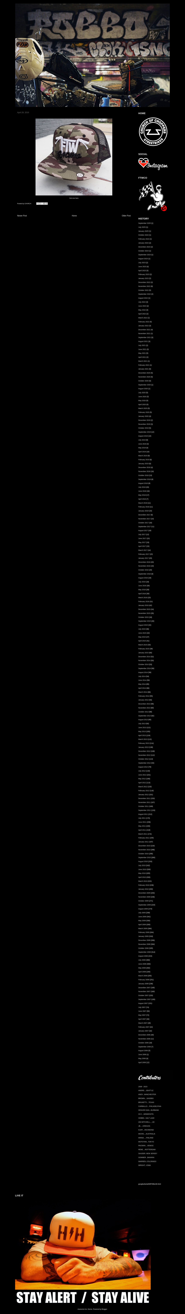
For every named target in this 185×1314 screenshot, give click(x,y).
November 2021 (144, 333)
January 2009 (143, 936)
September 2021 (144, 337)
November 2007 (144, 991)
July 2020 (142, 393)
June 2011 (142, 822)
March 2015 (142, 645)
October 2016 (143, 570)
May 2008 (142, 968)
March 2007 (142, 1023)
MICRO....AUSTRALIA (146, 1134)
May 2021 (142, 353)
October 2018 (143, 475)
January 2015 (143, 653)
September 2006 (144, 1047)
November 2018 (144, 471)
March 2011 (142, 834)
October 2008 (143, 948)
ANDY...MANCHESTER (147, 1094)
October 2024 (143, 235)
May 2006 (142, 1058)
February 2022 (143, 322)
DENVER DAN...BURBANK (148, 1110)
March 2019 (142, 456)
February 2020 (143, 412)
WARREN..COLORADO (147, 1161)
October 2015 (143, 617)
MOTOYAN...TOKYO (146, 1142)
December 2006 (144, 1035)
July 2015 (142, 629)
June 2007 (142, 1011)
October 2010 (143, 854)
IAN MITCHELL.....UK (146, 1122)
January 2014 (143, 700)
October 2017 (143, 523)
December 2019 (144, 420)
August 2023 (143, 259)
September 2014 (144, 668)
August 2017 (143, 530)
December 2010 (144, 846)
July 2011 (142, 818)
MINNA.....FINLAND (145, 1138)
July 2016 (142, 582)
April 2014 (142, 688)
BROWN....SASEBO (146, 1098)
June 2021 (142, 349)
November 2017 (144, 519)
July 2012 (142, 771)
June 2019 (142, 444)
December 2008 (144, 940)
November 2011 (144, 802)
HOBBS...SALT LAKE (146, 1118)
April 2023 (142, 270)
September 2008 (144, 952)
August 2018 (143, 483)
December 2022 (144, 282)
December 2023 (144, 247)
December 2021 (144, 330)
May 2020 (142, 400)
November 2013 (144, 708)
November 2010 (144, 850)
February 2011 (143, 838)
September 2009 (144, 905)
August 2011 (143, 814)
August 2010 (143, 861)
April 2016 (142, 594)
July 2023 (142, 263)
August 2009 (143, 909)
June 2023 (142, 267)
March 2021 (142, 361)
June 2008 (142, 964)
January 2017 (143, 558)
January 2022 (143, 326)
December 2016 (144, 562)
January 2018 (143, 511)
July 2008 (142, 960)
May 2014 (142, 684)
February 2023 (143, 274)
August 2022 (143, 298)
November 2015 (144, 613)
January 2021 (143, 369)
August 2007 (143, 1003)
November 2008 (144, 944)
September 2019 (144, 432)
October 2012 (143, 759)
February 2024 (143, 239)
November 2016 (144, 566)
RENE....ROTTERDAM (146, 1150)
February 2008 (143, 980)
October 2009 (143, 901)
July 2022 (142, 302)
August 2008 (143, 956)
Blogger (104, 1309)
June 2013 (142, 727)
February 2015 (143, 649)
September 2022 (144, 294)
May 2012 (142, 779)
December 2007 (144, 988)
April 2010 (142, 877)
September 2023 (144, 255)
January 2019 (143, 464)
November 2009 (144, 897)
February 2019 (143, 460)
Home (74, 216)
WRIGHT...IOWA (144, 1165)
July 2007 (142, 1007)
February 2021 (143, 365)
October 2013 (143, 712)
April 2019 (142, 452)
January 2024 (143, 243)
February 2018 (143, 507)
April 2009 (142, 924)
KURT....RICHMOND (146, 1130)
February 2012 (143, 791)
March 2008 (142, 976)
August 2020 (143, 389)
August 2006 (143, 1051)
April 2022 (142, 314)
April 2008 (142, 972)
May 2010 (142, 873)
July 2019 (142, 440)
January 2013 (143, 747)
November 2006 (144, 1039)
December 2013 (144, 704)
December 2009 (144, 893)
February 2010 (143, 885)
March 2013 (142, 739)
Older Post (126, 216)
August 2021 (143, 341)
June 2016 (142, 586)
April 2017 (142, 546)
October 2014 (143, 664)
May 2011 (142, 826)
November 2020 (144, 377)
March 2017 (142, 550)
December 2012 (144, 751)
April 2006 (142, 1062)
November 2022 (144, 286)
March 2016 (142, 597)
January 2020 (143, 416)
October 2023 (143, 251)
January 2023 (143, 278)
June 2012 (142, 775)
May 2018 (142, 495)
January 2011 (143, 842)
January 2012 (143, 795)
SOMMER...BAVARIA (146, 1157)
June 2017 (142, 538)
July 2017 (142, 534)
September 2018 (144, 479)
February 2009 (143, 932)
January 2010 (143, 889)
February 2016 (143, 601)
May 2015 (142, 637)
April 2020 (142, 404)
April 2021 (142, 357)
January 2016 (143, 605)
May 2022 (142, 310)
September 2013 (144, 716)
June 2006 (142, 1054)
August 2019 (143, 436)
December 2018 (144, 467)
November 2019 (144, 424)
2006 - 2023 (142, 1087)
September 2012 (144, 763)
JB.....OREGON (144, 1126)
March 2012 (142, 787)
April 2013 (142, 735)
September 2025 (144, 223)
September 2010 (144, 857)
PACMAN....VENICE (146, 1146)
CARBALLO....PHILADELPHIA (149, 1106)
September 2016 (144, 574)
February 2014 (143, 696)
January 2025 (143, 231)
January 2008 (143, 984)
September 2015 (144, 621)
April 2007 (142, 1019)
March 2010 (142, 881)
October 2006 (143, 1043)
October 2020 (143, 381)
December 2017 (144, 515)
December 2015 (144, 609)
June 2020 (142, 397)
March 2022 (142, 318)
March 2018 (142, 503)
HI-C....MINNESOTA (146, 1114)
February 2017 (143, 554)
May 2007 (142, 1015)
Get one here (73, 198)
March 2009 (142, 928)
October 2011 (143, 806)
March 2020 (142, 408)
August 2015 (143, 625)
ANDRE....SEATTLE (145, 1090)
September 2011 (144, 810)
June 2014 (142, 680)
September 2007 (144, 999)
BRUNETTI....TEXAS (146, 1102)
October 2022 (143, 290)
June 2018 (142, 491)
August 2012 (143, 767)
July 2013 (142, 724)
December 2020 (144, 373)
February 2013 (143, 743)
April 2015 (142, 641)
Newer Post (22, 216)
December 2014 (144, 657)
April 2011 (142, 830)
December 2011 (144, 798)
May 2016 (142, 590)
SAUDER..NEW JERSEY (147, 1153)
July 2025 (142, 227)
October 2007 (143, 995)
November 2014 (144, 660)
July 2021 (142, 345)
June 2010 (142, 869)
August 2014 (143, 672)
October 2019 (143, 428)
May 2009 (142, 921)
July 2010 (142, 865)
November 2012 (144, 755)
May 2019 (142, 448)
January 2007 (143, 1031)
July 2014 (142, 676)
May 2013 (142, 731)
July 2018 (142, 487)
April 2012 (142, 783)
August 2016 (143, 578)
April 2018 (142, 499)
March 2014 (142, 692)
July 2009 (142, 913)
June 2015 (142, 633)
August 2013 (143, 720)
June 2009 (142, 917)
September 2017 (144, 526)
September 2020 (144, 385)
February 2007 (143, 1027)
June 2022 (142, 306)
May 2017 (142, 542)
